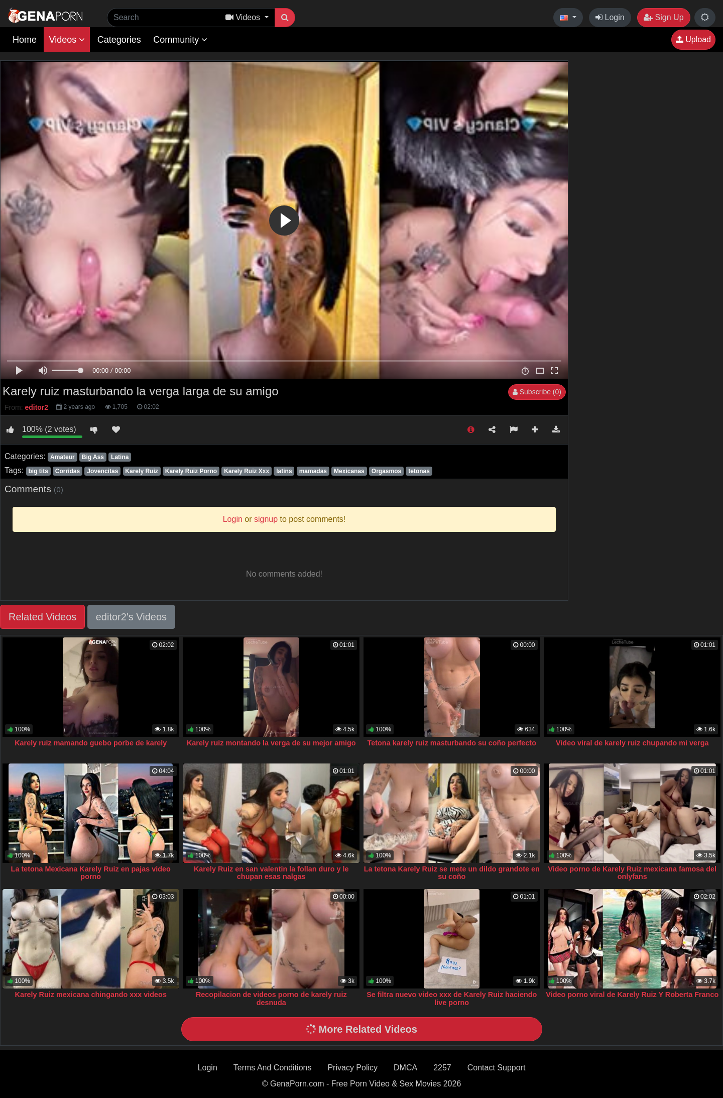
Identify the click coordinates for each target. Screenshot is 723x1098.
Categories (119, 40)
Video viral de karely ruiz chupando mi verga (632, 743)
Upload (693, 39)
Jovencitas (102, 471)
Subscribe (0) (537, 392)
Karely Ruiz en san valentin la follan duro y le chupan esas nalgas (271, 873)
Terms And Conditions (272, 1067)
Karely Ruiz (141, 471)
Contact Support (496, 1067)
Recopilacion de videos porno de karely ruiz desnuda (271, 999)
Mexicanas (349, 471)
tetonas (419, 471)
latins (284, 471)
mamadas (313, 471)
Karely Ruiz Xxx (246, 471)
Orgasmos (386, 471)
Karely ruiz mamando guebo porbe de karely (91, 743)
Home (25, 40)
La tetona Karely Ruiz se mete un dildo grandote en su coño (452, 873)
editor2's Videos (131, 616)
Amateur (62, 457)
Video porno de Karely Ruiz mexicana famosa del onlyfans (632, 873)
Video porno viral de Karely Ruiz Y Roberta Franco (632, 995)
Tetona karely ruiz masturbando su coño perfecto (452, 743)
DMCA (405, 1067)
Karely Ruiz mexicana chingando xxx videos (91, 995)
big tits (38, 471)
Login (610, 17)
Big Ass (93, 457)
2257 (442, 1067)
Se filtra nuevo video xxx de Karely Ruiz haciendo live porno (452, 999)
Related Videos (42, 616)
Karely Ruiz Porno (191, 471)
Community (180, 40)
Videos (67, 40)
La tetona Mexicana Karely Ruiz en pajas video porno (91, 873)
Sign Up (663, 17)
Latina (120, 457)
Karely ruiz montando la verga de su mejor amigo (271, 743)
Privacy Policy (352, 1067)
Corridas (67, 471)
